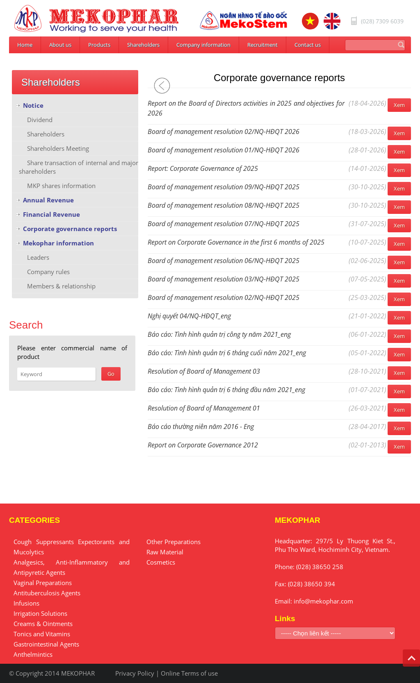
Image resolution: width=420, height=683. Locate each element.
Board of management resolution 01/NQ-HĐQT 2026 (223, 149)
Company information (203, 44)
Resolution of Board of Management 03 (204, 371)
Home (24, 44)
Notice (33, 105)
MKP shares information (61, 186)
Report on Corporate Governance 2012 (203, 444)
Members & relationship (61, 286)
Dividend (39, 120)
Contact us (307, 44)
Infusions (26, 603)
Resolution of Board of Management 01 (204, 408)
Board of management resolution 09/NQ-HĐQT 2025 (223, 186)
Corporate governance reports (70, 229)
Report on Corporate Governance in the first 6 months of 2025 (236, 242)
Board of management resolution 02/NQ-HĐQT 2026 (223, 131)
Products (99, 44)
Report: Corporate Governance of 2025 (203, 168)
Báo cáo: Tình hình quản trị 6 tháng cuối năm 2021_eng (227, 352)
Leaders (38, 257)
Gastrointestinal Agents (46, 644)
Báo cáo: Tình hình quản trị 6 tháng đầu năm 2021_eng (226, 389)
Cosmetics (160, 562)
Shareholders (143, 44)
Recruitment (262, 44)
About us (60, 44)
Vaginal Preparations (43, 583)
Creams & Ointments (43, 623)
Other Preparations (173, 542)
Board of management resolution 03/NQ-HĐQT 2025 (223, 279)
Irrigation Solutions (40, 613)
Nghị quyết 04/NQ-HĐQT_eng (189, 315)
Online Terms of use (189, 673)
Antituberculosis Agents (47, 593)
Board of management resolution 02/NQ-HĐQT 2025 (223, 297)
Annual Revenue (48, 200)
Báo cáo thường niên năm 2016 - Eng (201, 426)
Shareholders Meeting (58, 148)
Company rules (48, 272)
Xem (399, 105)
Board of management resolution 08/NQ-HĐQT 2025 (223, 205)
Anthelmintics (33, 654)
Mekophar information (58, 243)
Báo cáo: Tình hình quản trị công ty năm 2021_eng (219, 334)
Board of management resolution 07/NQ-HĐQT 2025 (223, 223)
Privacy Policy (134, 673)
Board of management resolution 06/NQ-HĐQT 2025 (223, 260)
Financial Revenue (51, 214)
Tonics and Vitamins (42, 634)
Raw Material (164, 552)
